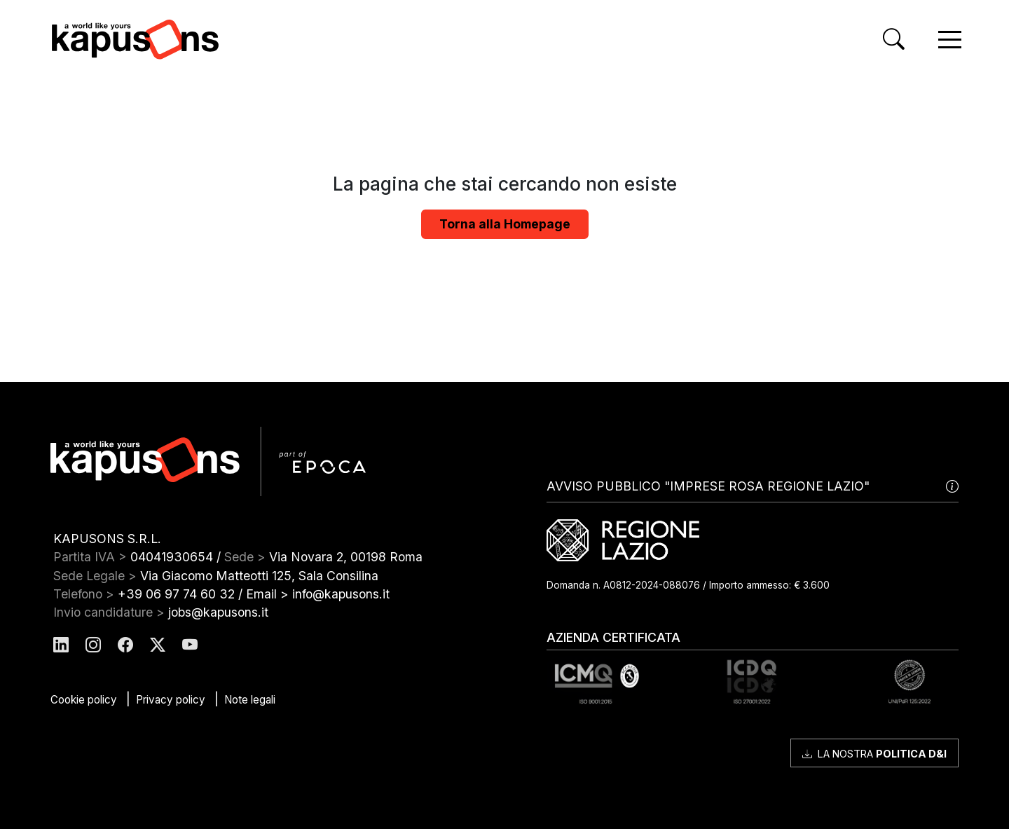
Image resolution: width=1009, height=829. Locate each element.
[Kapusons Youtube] (190, 645)
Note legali (249, 699)
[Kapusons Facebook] (125, 645)
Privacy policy (170, 699)
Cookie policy (83, 699)
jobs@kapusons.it (218, 612)
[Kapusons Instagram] (93, 645)
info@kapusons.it (341, 594)
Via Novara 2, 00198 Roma (346, 556)
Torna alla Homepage (504, 224)
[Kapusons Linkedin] (61, 645)
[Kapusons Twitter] (157, 645)
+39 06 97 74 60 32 (176, 594)
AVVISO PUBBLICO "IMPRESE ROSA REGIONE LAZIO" (753, 486)
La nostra (874, 754)
